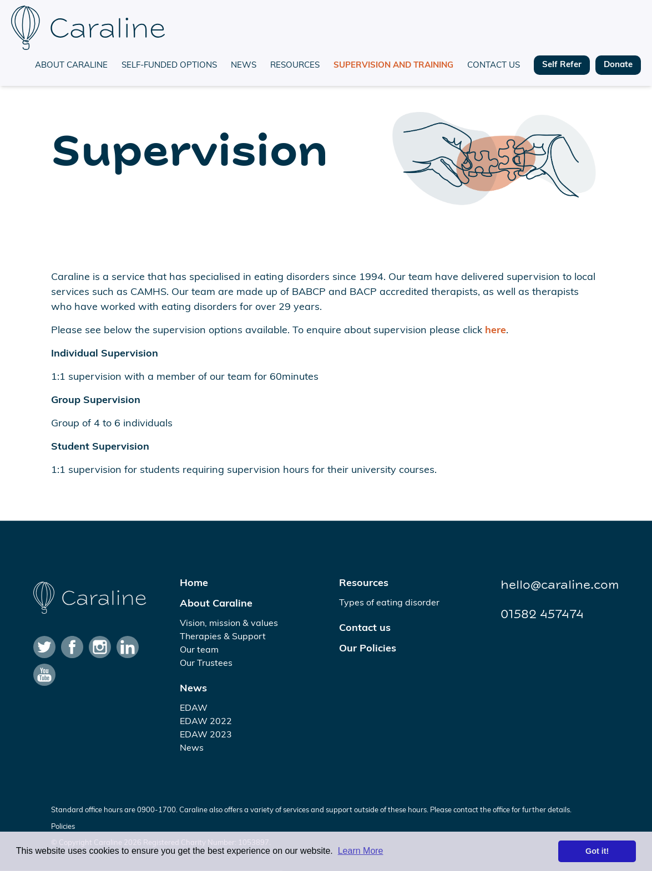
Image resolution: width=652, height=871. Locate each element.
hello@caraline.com (560, 585)
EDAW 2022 (206, 721)
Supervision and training (393, 66)
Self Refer (562, 65)
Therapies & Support (223, 637)
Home (194, 583)
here (495, 330)
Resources (295, 66)
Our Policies (367, 649)
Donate (618, 65)
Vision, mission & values (229, 623)
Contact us (493, 66)
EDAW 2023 (206, 735)
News (243, 66)
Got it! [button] (597, 851)
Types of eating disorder (389, 603)
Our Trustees (206, 663)
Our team (199, 650)
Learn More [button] (360, 850)
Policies (63, 827)
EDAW (194, 708)
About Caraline (71, 66)
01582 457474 (542, 614)
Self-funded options (169, 66)
